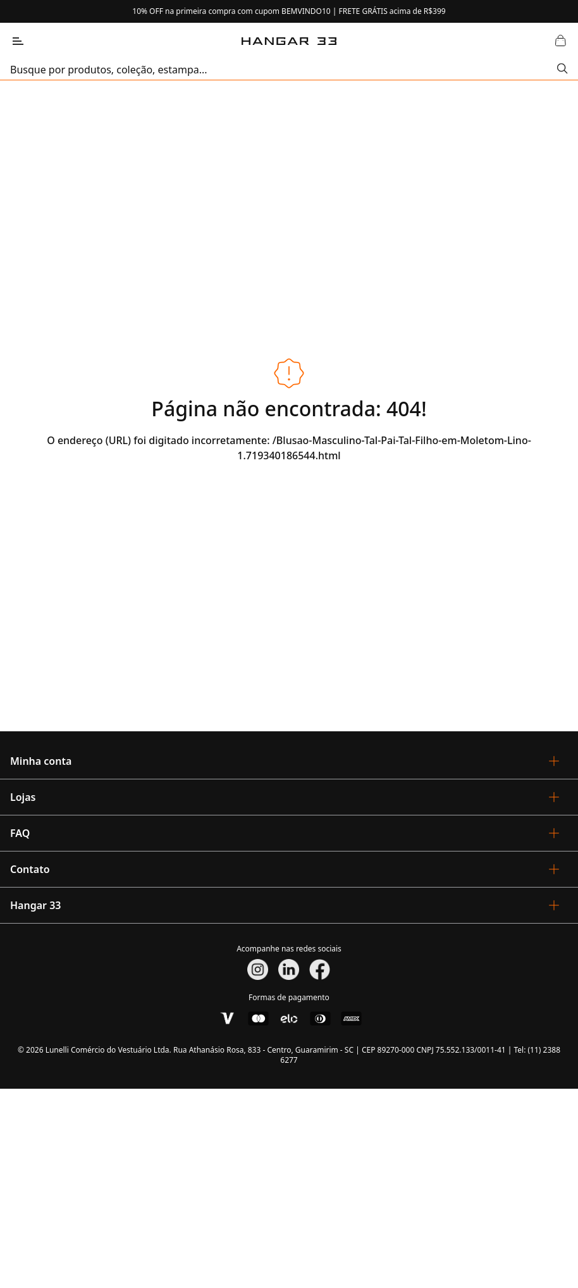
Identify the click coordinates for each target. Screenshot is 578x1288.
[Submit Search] (562, 69)
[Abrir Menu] (17, 41)
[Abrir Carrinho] (560, 41)
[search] (283, 69)
